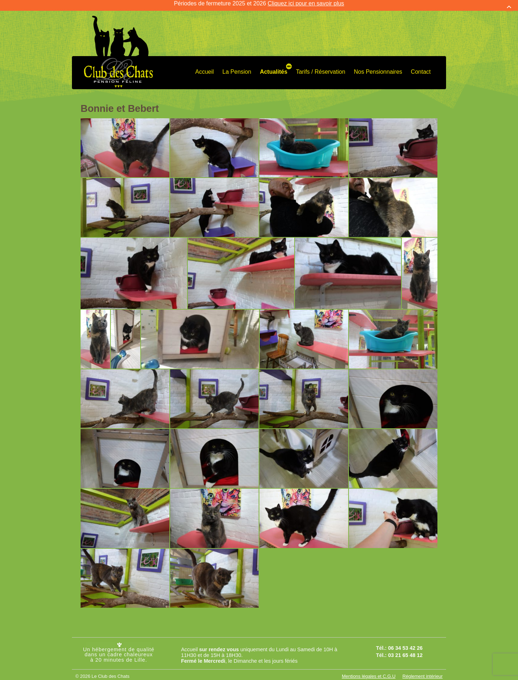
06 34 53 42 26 (405, 645)
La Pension (236, 68)
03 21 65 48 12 (405, 652)
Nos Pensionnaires (378, 68)
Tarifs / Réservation (320, 68)
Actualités (273, 68)
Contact (421, 68)
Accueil (204, 68)
